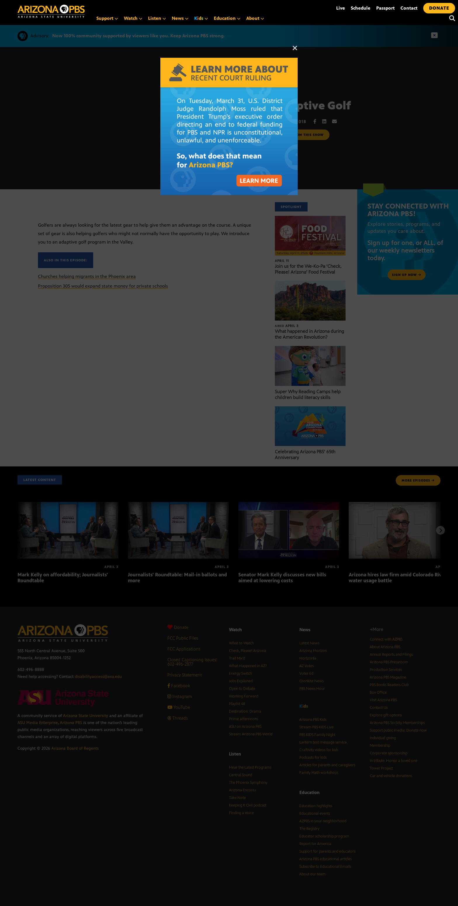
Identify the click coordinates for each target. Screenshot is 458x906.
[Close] (295, 51)
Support (107, 18)
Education (227, 18)
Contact (408, 8)
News (180, 18)
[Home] (76, 11)
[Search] (450, 18)
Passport (385, 8)
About (255, 18)
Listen (157, 18)
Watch (133, 18)
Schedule (360, 8)
